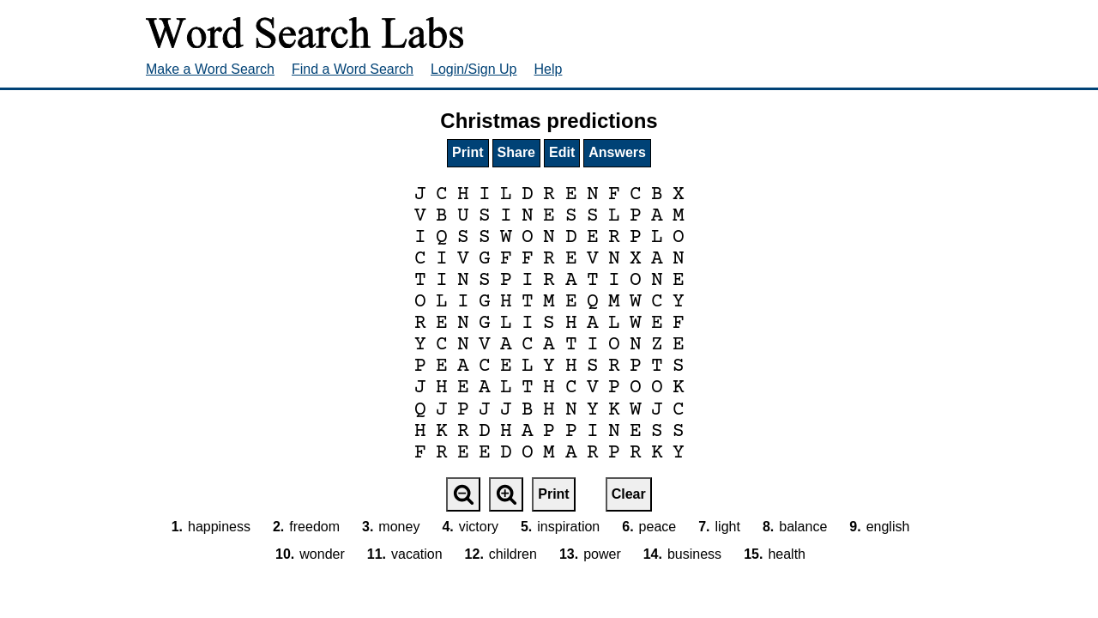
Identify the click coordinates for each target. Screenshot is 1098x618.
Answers (617, 152)
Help (548, 69)
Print (467, 152)
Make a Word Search (210, 69)
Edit (562, 152)
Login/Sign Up (474, 69)
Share (516, 152)
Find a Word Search (352, 69)
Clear (629, 494)
